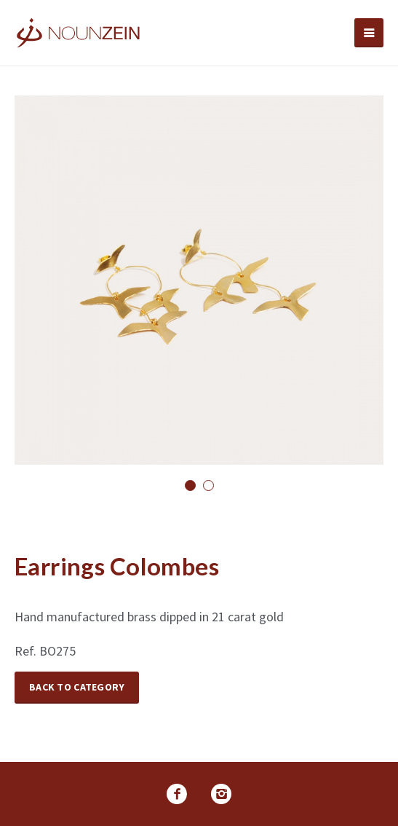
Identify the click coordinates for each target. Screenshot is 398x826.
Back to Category (76, 686)
